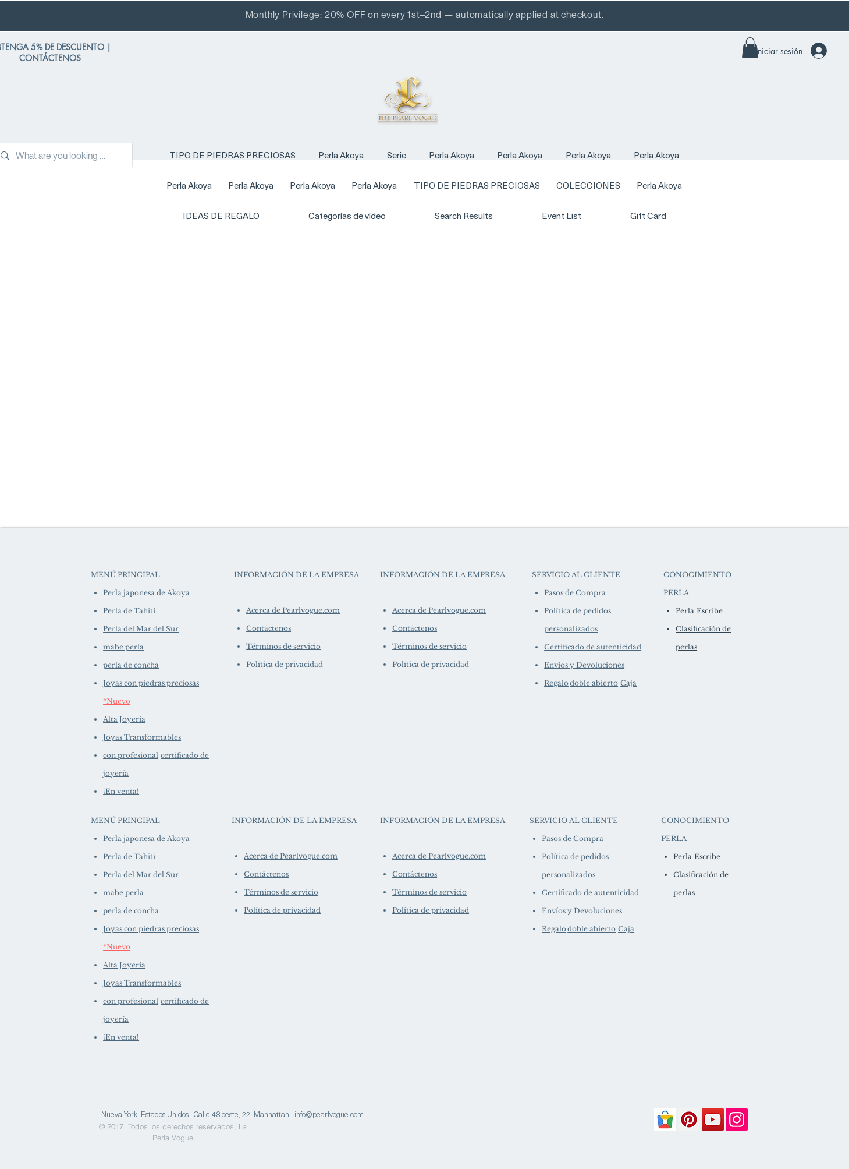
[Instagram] (737, 1119)
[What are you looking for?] (62, 155)
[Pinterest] (689, 1119)
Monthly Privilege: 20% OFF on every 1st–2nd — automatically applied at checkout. (425, 14)
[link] (750, 47)
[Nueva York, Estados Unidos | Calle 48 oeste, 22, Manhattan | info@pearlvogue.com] (232, 1113)
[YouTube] (713, 1119)
